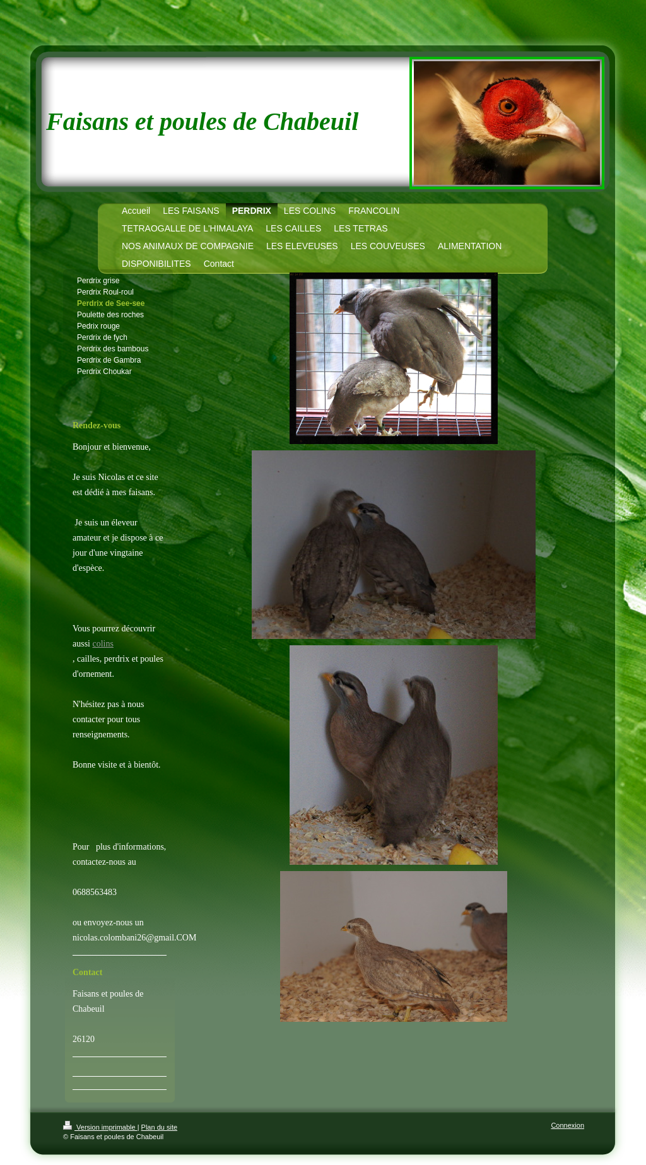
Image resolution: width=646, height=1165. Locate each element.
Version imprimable (100, 1127)
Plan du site (159, 1127)
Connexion (567, 1125)
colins (103, 643)
